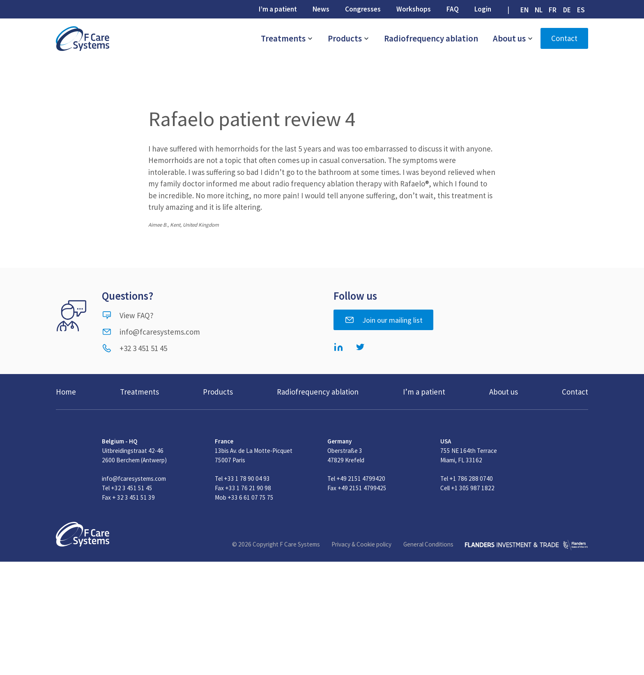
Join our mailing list (384, 320)
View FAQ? (128, 315)
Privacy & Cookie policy (361, 544)
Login (482, 9)
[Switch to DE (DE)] (567, 10)
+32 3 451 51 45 (134, 348)
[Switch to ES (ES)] (581, 10)
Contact (564, 38)
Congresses (363, 9)
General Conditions (428, 544)
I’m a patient (278, 9)
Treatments (287, 38)
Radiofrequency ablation (431, 38)
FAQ (452, 9)
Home (66, 392)
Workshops (413, 9)
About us (513, 38)
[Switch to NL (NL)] (539, 10)
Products (348, 38)
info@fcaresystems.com (151, 332)
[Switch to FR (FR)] (553, 10)
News (321, 9)
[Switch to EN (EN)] (524, 10)
